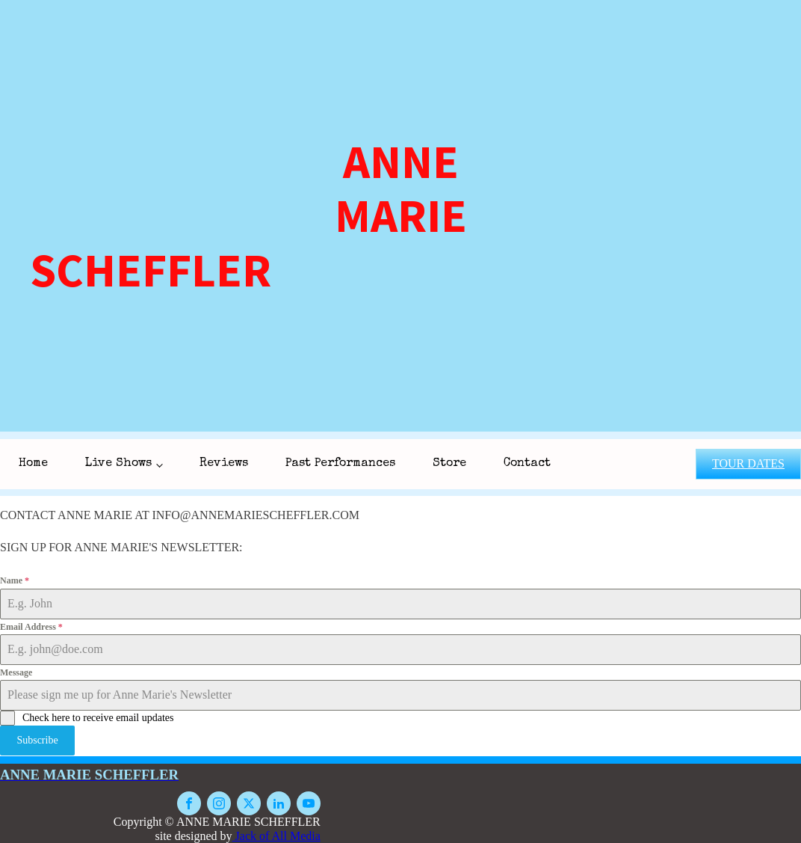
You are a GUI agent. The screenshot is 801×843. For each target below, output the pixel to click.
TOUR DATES (748, 463)
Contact (527, 464)
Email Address (31, 627)
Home (33, 464)
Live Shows (118, 464)
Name (14, 580)
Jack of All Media (276, 835)
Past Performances (340, 464)
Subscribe (37, 740)
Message (16, 672)
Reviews (224, 464)
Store (449, 464)
